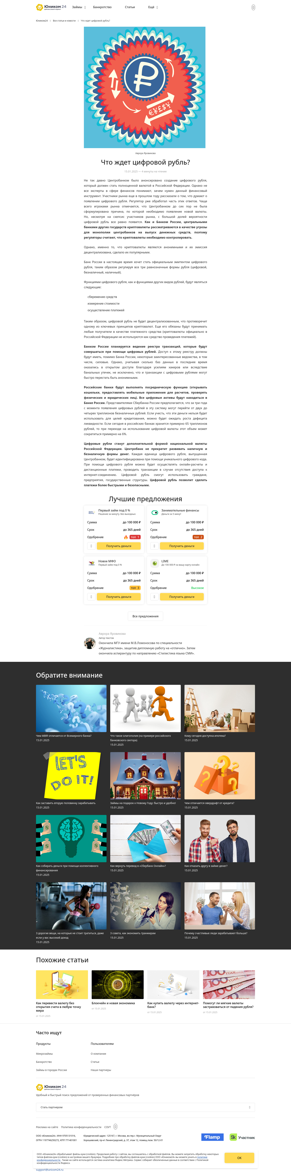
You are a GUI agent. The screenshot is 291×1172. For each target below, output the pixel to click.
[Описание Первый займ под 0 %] (91, 546)
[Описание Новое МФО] (91, 596)
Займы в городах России (51, 1070)
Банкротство (102, 7)
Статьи (130, 7)
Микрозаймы (44, 1053)
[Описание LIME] (154, 596)
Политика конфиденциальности (81, 1127)
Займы (77, 7)
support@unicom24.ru (49, 1169)
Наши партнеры (101, 1070)
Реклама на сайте (47, 1127)
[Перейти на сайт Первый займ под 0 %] (119, 546)
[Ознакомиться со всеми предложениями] (145, 616)
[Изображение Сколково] (242, 1137)
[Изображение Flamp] (212, 1137)
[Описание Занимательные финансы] (154, 546)
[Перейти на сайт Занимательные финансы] (182, 546)
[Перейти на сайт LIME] (182, 596)
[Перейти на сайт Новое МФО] (119, 596)
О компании (98, 1053)
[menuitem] (78, 7)
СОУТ (107, 1127)
